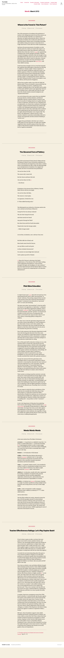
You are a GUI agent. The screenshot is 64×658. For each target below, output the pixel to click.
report (36, 56)
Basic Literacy (39, 65)
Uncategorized (32, 20)
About (21, 2)
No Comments (39, 32)
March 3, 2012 (31, 544)
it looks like (26, 315)
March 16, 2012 (31, 294)
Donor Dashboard (44, 4)
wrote (30, 299)
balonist (33, 488)
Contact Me (26, 2)
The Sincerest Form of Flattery (32, 156)
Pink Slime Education (32, 290)
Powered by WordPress (16, 655)
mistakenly (27, 476)
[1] (31, 184)
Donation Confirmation (34, 2)
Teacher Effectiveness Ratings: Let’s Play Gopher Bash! (32, 538)
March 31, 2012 (31, 32)
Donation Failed (54, 2)
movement (24, 463)
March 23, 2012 (31, 159)
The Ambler (5, 2)
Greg (25, 32)
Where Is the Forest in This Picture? (32, 26)
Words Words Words (32, 436)
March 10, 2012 (31, 440)
